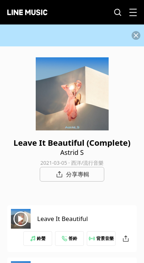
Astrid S (71, 152)
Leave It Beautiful (62, 218)
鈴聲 (38, 238)
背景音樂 (101, 238)
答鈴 (69, 238)
